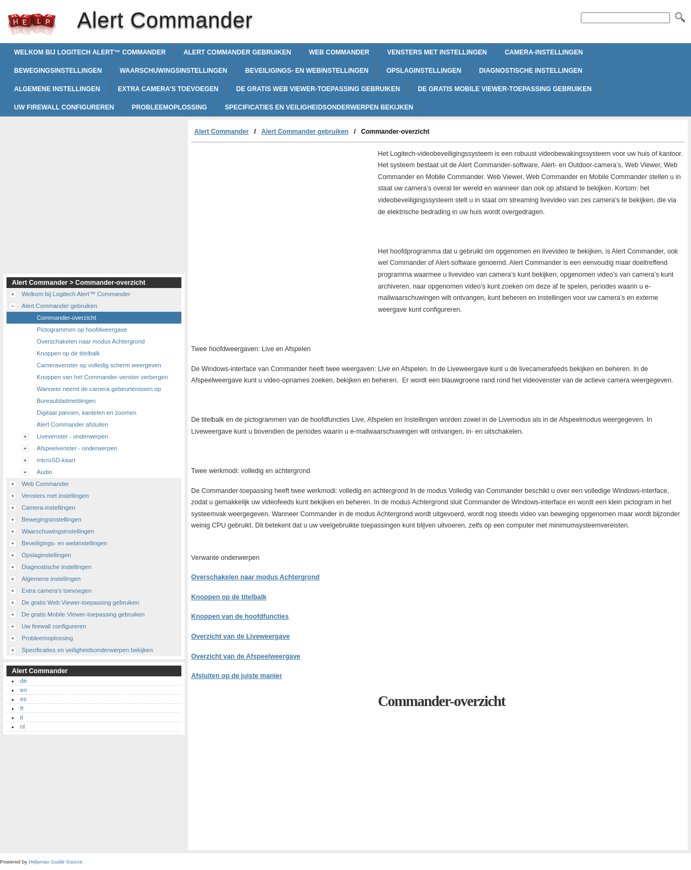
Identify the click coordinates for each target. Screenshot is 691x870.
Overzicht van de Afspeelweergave (245, 656)
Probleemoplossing (169, 107)
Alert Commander (32, 24)
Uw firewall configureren (64, 107)
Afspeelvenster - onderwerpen (77, 448)
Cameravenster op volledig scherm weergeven (99, 365)
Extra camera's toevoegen (168, 89)
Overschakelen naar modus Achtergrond (255, 577)
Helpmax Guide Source (55, 862)
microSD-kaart (56, 460)
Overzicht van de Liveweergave (240, 636)
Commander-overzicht (66, 317)
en (23, 690)
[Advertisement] (281, 223)
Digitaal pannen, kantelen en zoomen (87, 412)
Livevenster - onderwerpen (72, 436)
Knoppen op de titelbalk (229, 597)
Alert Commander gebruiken (237, 52)
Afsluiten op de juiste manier (236, 676)
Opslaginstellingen (424, 70)
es (23, 699)
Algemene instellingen (57, 89)
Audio (44, 472)
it (21, 717)
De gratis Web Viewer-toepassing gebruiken (318, 89)
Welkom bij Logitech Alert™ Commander (90, 52)
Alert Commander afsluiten (72, 424)
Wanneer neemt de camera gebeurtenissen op (99, 389)
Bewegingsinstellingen (58, 70)
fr (22, 708)
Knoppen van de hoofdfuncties (240, 616)
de (23, 680)
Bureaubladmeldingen (66, 401)
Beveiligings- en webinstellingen (307, 70)
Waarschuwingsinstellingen (173, 70)
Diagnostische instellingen (530, 70)
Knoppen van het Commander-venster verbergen (102, 377)
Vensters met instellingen (437, 52)
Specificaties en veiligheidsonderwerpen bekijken (319, 107)
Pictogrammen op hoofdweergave (82, 329)
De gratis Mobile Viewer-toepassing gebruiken (505, 89)
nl (22, 726)
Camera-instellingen (544, 52)
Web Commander (339, 52)
